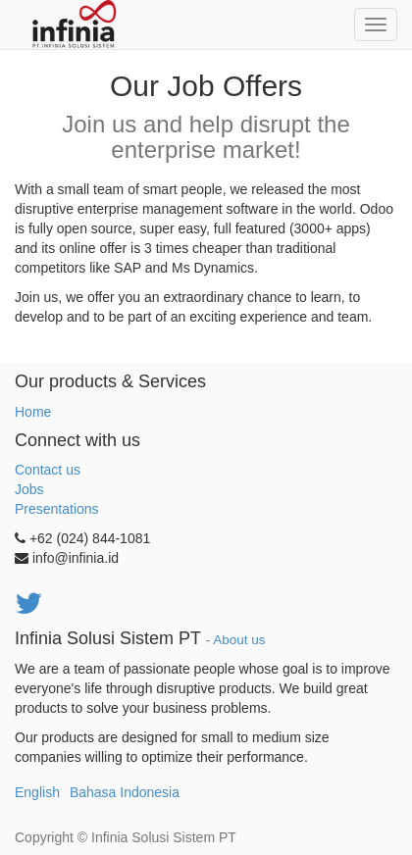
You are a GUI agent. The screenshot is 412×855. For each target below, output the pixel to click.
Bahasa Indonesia (125, 792)
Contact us (47, 470)
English (37, 792)
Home (33, 412)
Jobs (29, 489)
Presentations (57, 509)
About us (239, 639)
